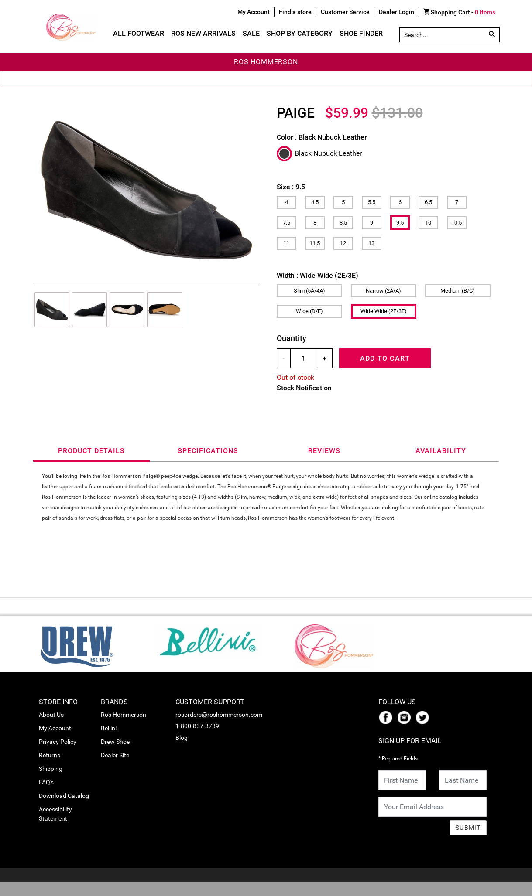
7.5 (286, 222)
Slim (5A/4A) (309, 290)
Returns (49, 755)
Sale (251, 33)
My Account (55, 728)
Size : (291, 187)
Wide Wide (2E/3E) (383, 311)
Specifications (208, 450)
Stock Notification (304, 388)
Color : (322, 137)
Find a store (295, 11)
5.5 (371, 202)
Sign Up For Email (409, 740)
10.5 (456, 222)
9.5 (400, 222)
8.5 (343, 222)
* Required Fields (398, 759)
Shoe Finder (361, 33)
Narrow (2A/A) (383, 290)
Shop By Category (300, 33)
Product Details (91, 450)
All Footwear (138, 33)
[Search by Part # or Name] (492, 34)
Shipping (50, 768)
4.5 (315, 202)
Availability (440, 450)
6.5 (428, 202)
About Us (51, 714)
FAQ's (46, 782)
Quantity (291, 338)
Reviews (324, 450)
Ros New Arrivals (203, 33)
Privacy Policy (57, 741)
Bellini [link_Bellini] (109, 728)
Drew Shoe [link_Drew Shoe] (115, 741)
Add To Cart (385, 358)
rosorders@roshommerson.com (218, 714)
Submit (468, 827)
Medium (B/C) (457, 290)
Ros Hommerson (123, 714)
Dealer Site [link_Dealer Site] (115, 755)
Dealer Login (396, 11)
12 (343, 243)
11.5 (314, 243)
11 (286, 243)
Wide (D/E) (309, 311)
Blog (181, 737)
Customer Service (345, 11)
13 (371, 243)
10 (428, 222)
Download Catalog (64, 795)
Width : (317, 275)
